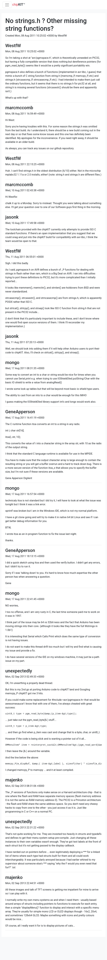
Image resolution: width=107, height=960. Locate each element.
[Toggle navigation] (7, 5)
